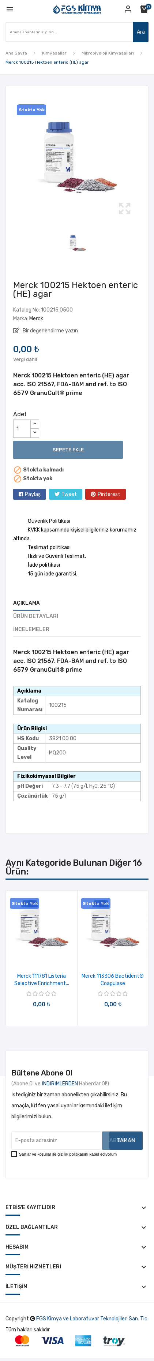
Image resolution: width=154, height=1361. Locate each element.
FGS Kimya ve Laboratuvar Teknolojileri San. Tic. (92, 1319)
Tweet (69, 494)
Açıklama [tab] (26, 603)
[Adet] (22, 429)
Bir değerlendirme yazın (50, 331)
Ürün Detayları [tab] (35, 616)
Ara (141, 32)
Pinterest (109, 494)
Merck (36, 319)
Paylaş (33, 494)
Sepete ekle (68, 449)
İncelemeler (31, 629)
